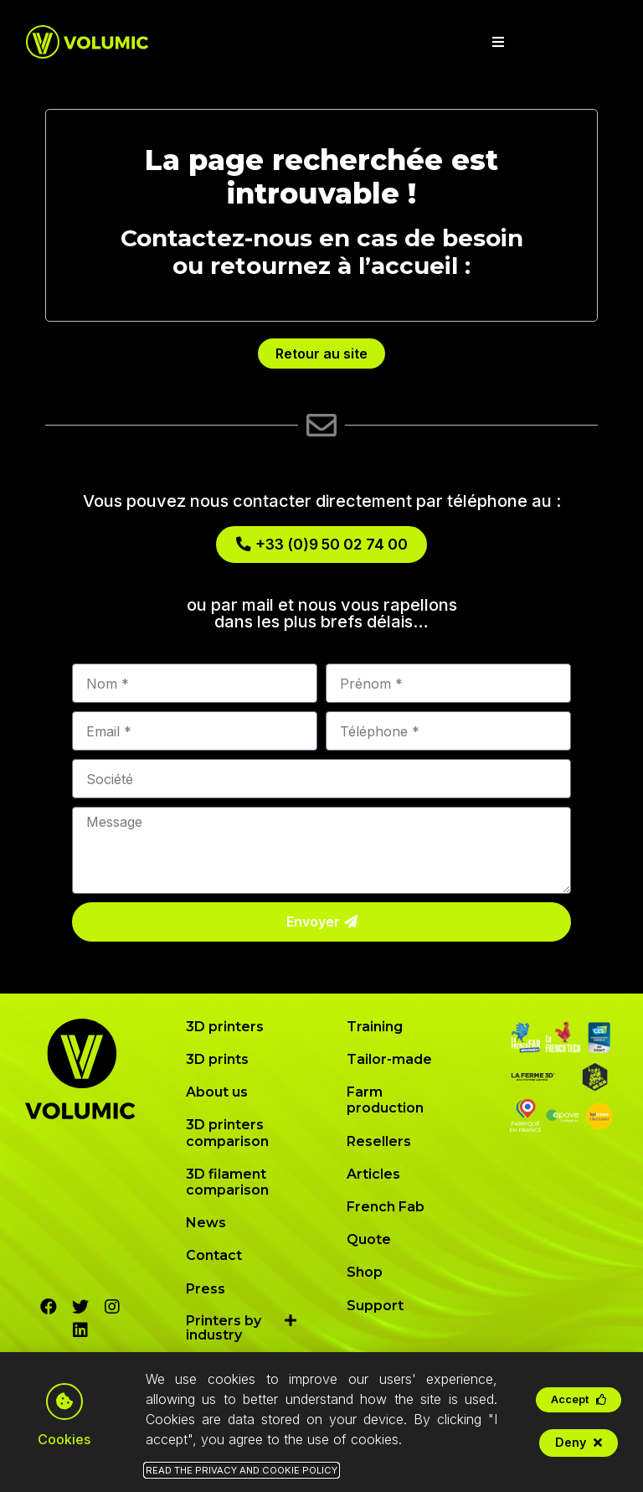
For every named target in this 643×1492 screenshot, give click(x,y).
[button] (578, 1404)
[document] (321, 746)
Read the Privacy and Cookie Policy (241, 1474)
